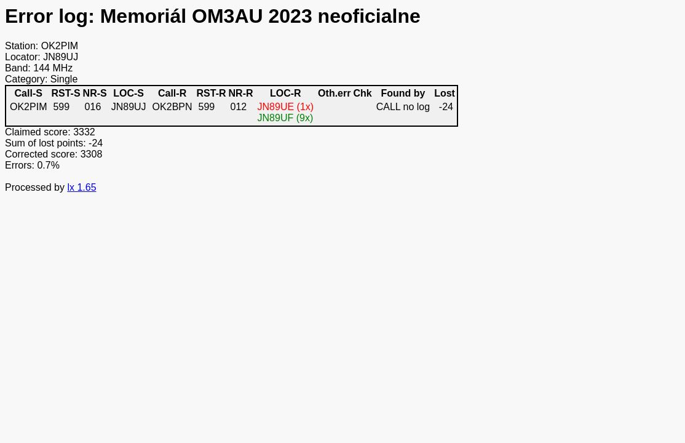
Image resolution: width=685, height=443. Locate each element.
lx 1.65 (81, 187)
